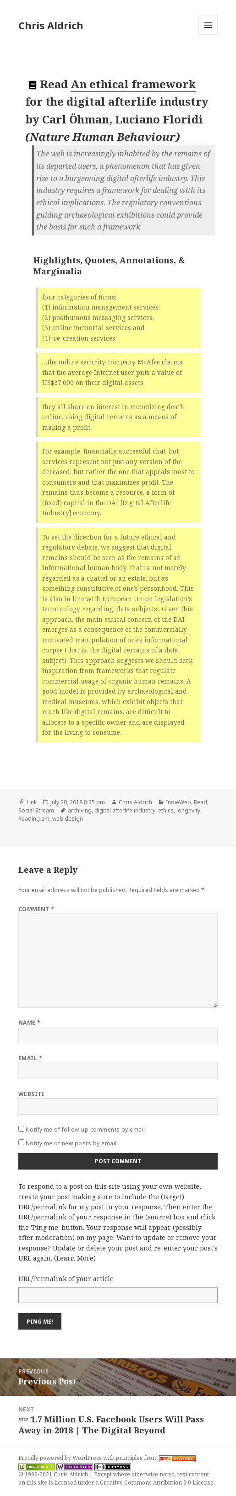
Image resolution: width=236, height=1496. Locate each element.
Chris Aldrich (50, 25)
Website (31, 1094)
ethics (166, 810)
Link (32, 802)
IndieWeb (178, 802)
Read (200, 802)
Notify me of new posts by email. (72, 1143)
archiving (80, 810)
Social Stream (36, 810)
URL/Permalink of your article (66, 1278)
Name (29, 1022)
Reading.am (33, 819)
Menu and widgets (208, 34)
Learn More (74, 1258)
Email (30, 1058)
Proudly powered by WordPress (60, 1458)
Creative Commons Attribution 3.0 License (157, 1482)
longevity (188, 810)
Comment (36, 909)
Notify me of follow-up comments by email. (86, 1129)
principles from (156, 1458)
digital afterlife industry (124, 810)
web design (67, 819)
